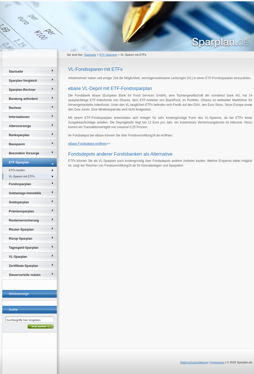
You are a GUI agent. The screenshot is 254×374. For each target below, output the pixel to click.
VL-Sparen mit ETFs (22, 176)
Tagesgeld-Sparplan (23, 248)
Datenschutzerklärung (194, 362)
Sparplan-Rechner (22, 90)
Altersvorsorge (20, 126)
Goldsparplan (19, 202)
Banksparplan (19, 135)
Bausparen (17, 144)
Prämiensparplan (21, 211)
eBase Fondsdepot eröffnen (87, 144)
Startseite (90, 54)
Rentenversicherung (24, 220)
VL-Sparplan (18, 257)
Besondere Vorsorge (24, 153)
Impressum (217, 362)
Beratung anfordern (23, 99)
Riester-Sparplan (21, 229)
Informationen (19, 117)
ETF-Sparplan (108, 54)
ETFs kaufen (17, 170)
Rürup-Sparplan (20, 238)
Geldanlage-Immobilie (25, 193)
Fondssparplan (20, 184)
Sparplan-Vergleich (23, 80)
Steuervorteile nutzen (24, 275)
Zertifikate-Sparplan (23, 266)
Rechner (15, 108)
